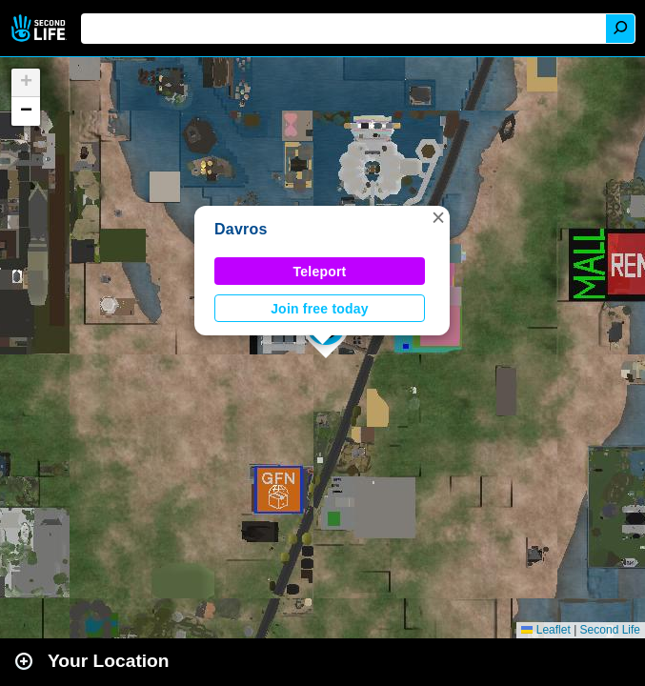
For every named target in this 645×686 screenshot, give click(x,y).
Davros (241, 229)
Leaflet (545, 629)
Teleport (320, 271)
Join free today (320, 308)
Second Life (40, 28)
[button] (438, 217)
